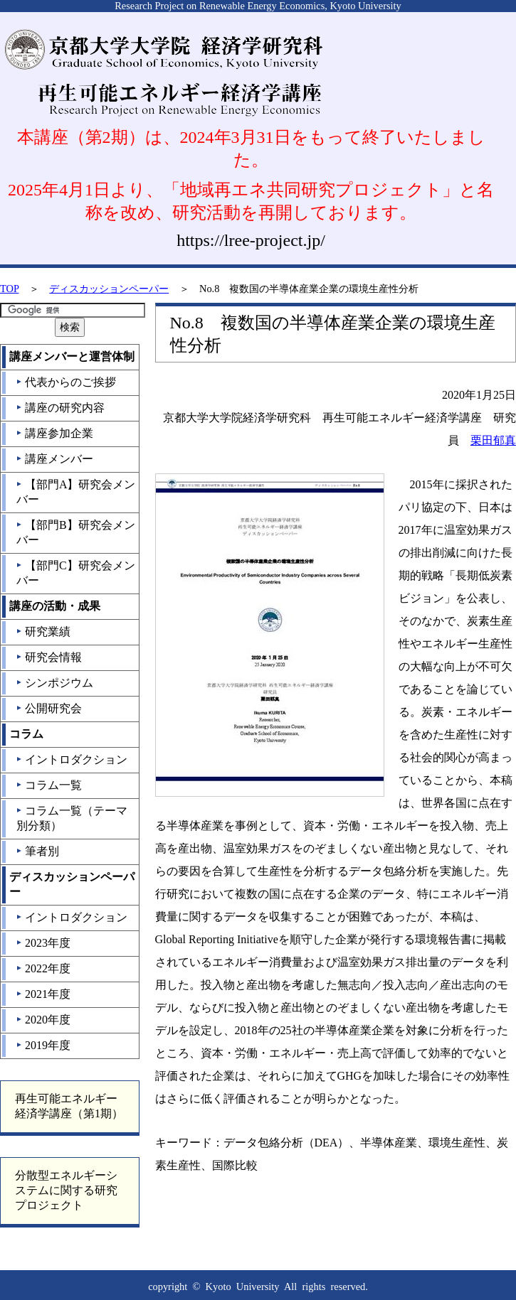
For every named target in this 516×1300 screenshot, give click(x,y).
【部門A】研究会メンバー (76, 491)
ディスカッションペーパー (109, 288)
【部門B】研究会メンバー (75, 532)
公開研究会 (49, 708)
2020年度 (43, 1020)
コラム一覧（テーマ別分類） (71, 818)
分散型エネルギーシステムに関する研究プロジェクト (66, 1190)
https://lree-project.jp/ (251, 240)
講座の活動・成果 (54, 606)
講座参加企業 (54, 433)
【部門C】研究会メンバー (75, 572)
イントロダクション (71, 759)
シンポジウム (54, 683)
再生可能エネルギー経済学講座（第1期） (69, 1105)
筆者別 (37, 851)
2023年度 (43, 943)
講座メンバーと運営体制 (72, 356)
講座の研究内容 (60, 408)
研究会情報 (49, 657)
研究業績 (43, 631)
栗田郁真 (493, 440)
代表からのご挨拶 (66, 382)
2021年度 (43, 994)
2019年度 (43, 1045)
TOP (9, 288)
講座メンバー (54, 459)
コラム (26, 734)
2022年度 (43, 968)
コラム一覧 (49, 785)
